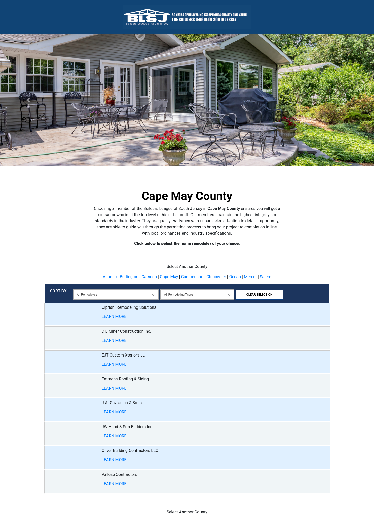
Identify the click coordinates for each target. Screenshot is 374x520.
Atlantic (110, 276)
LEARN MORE (114, 316)
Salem (265, 276)
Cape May (169, 276)
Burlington (129, 276)
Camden (149, 276)
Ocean (235, 276)
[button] (28, 100)
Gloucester (216, 276)
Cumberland (192, 276)
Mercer (250, 276)
